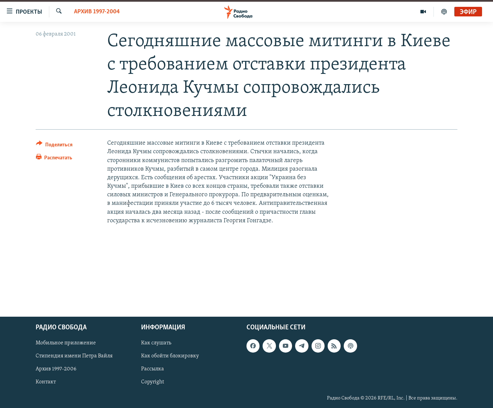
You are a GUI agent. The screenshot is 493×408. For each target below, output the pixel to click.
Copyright (152, 382)
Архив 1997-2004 (97, 12)
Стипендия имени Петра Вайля (74, 356)
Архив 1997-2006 (56, 369)
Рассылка (152, 369)
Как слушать (156, 343)
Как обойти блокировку (170, 356)
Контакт (46, 382)
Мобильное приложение (66, 343)
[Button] (54, 146)
